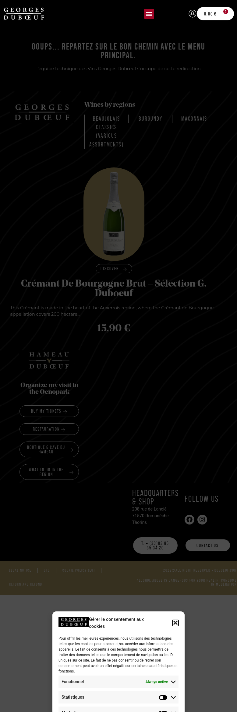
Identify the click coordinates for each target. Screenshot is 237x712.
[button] (149, 14)
